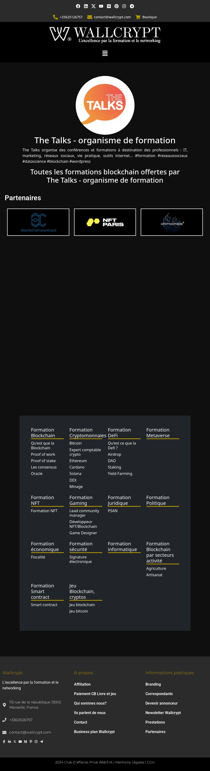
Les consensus (44, 467)
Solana (75, 473)
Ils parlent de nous (90, 713)
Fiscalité (38, 557)
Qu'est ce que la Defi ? (122, 446)
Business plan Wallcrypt (94, 731)
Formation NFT (44, 510)
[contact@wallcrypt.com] (90, 17)
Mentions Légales (129, 762)
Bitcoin (76, 443)
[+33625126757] (55, 17)
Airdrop (114, 454)
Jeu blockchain (82, 604)
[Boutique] (138, 17)
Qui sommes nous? (90, 703)
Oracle (37, 473)
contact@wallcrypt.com (112, 17)
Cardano (77, 467)
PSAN (113, 510)
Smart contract (44, 604)
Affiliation (82, 684)
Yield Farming (120, 473)
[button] (105, 53)
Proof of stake (43, 460)
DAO (112, 460)
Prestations (155, 722)
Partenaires (155, 731)
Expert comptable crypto (85, 452)
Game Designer (83, 532)
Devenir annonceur (161, 703)
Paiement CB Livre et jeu (95, 694)
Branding (153, 684)
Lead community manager (84, 513)
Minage (76, 486)
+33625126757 (71, 17)
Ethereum (78, 460)
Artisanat (154, 574)
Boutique (149, 17)
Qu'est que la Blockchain (42, 446)
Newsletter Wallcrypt (163, 713)
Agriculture (156, 568)
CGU (151, 762)
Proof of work (43, 454)
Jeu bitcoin (79, 611)
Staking (114, 467)
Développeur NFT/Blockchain (83, 524)
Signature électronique (81, 559)
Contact (80, 722)
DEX (73, 480)
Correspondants (159, 694)
